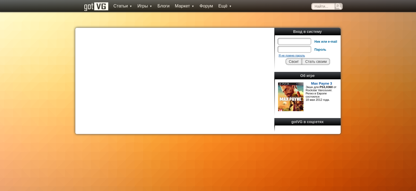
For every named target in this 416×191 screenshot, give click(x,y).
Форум (200, 5)
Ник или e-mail (325, 30)
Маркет (178, 5)
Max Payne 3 (321, 71)
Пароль (320, 38)
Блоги (157, 5)
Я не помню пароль (292, 43)
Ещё (218, 5)
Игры (138, 5)
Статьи (116, 5)
